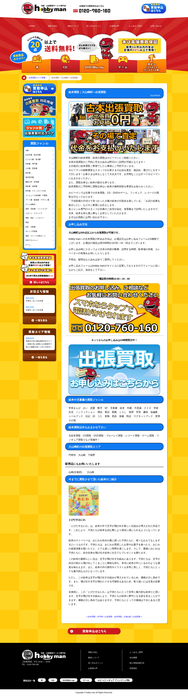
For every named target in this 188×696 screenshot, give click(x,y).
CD (52, 680)
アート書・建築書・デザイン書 (37, 200)
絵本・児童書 (30, 227)
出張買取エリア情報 (37, 78)
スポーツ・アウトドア (33, 213)
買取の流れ (52, 26)
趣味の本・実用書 (32, 182)
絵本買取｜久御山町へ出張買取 (127, 617)
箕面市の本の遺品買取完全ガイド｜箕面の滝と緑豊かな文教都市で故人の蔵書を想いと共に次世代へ (39, 344)
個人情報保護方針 (137, 663)
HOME (32, 26)
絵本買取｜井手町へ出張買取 (100, 617)
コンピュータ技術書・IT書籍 (36, 195)
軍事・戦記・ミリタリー (34, 218)
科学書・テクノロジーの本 (35, 191)
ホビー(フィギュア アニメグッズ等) (114, 680)
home (23, 77)
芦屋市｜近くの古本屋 (34, 301)
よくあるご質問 (135, 26)
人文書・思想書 (31, 168)
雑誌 (27, 222)
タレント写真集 (31, 231)
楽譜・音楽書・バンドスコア (36, 209)
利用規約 (133, 668)
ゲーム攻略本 (30, 204)
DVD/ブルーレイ (31, 240)
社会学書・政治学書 (33, 155)
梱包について (73, 26)
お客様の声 (114, 26)
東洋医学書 (29, 177)
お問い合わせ (156, 26)
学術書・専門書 (31, 164)
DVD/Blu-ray (69, 680)
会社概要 (133, 658)
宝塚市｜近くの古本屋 (34, 310)
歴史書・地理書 (31, 186)
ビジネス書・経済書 (33, 159)
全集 (27, 150)
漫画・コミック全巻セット (35, 236)
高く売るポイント (93, 26)
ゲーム (27, 245)
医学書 (27, 173)
